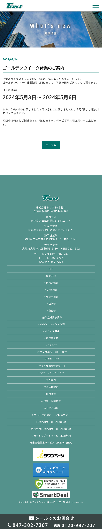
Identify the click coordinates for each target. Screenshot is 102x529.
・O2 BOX (51, 345)
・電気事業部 (51, 338)
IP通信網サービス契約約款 (51, 421)
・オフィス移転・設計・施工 (51, 352)
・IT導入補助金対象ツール (51, 366)
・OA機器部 (51, 289)
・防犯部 (51, 310)
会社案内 (51, 380)
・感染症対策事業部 (51, 317)
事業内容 (51, 275)
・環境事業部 (51, 296)
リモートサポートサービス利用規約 (51, 435)
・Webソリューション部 (51, 324)
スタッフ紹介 (51, 407)
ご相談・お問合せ (51, 400)
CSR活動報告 (51, 387)
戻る (51, 145)
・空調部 (51, 303)
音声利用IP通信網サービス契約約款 (51, 428)
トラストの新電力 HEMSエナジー (51, 414)
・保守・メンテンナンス (51, 373)
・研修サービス (51, 359)
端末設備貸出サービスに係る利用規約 (51, 442)
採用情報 (51, 393)
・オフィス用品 (51, 331)
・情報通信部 (51, 282)
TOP (51, 269)
